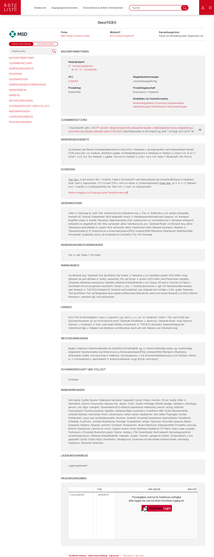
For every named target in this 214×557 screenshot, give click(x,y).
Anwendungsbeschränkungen (27, 84)
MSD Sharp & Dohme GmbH (75, 35)
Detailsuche (40, 7)
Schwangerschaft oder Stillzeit (29, 106)
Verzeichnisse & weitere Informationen (103, 7)
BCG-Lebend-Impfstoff (122, 35)
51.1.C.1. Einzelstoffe (86, 69)
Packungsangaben (20, 122)
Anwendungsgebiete (21, 68)
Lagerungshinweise (21, 116)
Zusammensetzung (20, 63)
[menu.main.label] (210, 7)
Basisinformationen (21, 57)
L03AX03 (73, 81)
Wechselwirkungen (21, 100)
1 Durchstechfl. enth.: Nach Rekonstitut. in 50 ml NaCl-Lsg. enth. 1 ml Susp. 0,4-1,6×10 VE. (131, 129)
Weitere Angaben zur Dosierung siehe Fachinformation (96, 192)
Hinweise (14, 95)
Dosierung (15, 74)
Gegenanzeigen (18, 79)
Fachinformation (45, 44)
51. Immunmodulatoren (80, 66)
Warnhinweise (17, 90)
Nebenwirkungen (19, 111)
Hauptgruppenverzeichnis (64, 7)
